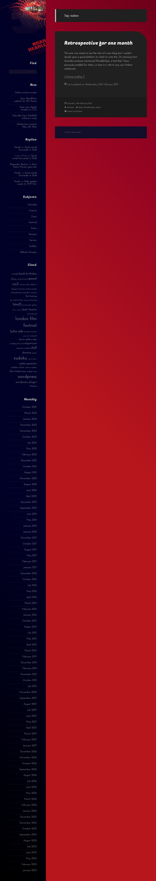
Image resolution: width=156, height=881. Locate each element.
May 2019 (32, 520)
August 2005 (30, 840)
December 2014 (29, 662)
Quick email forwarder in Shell (28, 148)
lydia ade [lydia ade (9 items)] (16, 331)
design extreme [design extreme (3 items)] (18, 289)
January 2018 (30, 532)
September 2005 (28, 835)
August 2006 (30, 775)
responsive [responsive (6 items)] (30, 343)
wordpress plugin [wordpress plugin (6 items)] (26, 382)
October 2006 (29, 763)
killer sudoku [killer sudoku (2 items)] (16, 310)
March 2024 (30, 413)
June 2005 (31, 852)
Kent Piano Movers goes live (25, 165)
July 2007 (32, 710)
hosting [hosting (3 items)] (33, 300)
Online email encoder (26, 92)
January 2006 (30, 811)
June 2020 (31, 490)
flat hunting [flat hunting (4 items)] (31, 296)
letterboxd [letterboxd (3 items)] (32, 314)
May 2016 (32, 591)
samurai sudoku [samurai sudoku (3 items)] (23, 348)
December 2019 (29, 502)
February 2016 (29, 609)
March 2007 (30, 734)
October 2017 (30, 544)
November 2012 (28, 674)
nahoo (98, 107)
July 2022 (32, 443)
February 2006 (29, 805)
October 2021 (30, 466)
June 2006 (31, 787)
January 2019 (30, 526)
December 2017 (29, 538)
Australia (32, 205)
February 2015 (29, 656)
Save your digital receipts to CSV (28, 108)
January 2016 (30, 615)
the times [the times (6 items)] (15, 371)
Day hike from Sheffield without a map (24, 117)
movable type (88, 107)
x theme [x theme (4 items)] (33, 386)
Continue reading (74, 76)
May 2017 (32, 555)
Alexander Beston (19, 164)
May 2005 (31, 858)
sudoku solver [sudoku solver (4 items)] (17, 367)
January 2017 (30, 567)
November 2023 (28, 431)
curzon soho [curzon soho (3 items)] (24, 285)
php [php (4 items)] (35, 339)
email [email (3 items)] (28, 289)
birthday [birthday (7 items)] (31, 273)
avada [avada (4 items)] (15, 274)
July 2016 (32, 585)
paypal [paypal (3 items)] (33, 336)
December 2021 (29, 460)
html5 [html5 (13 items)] (17, 304)
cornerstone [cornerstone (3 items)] (21, 279)
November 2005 (28, 823)
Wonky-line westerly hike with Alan (27, 125)
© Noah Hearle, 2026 (72, 132)
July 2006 (32, 781)
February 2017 (29, 561)
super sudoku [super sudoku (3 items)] (31, 367)
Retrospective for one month (98, 43)
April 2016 (32, 597)
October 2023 (29, 437)
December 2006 (28, 751)
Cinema (33, 210)
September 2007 (28, 698)
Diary (34, 216)
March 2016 (31, 603)
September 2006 (28, 769)
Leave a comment (74, 111)
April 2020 (31, 496)
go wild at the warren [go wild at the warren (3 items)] (20, 300)
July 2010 (32, 686)
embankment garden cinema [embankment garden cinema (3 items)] (24, 293)
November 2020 (28, 478)
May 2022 (31, 449)
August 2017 (30, 550)
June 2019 (32, 514)
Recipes (33, 234)
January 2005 (30, 870)
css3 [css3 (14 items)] (15, 284)
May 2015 (32, 639)
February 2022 (29, 454)
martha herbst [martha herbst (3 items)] (30, 332)
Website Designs (28, 252)
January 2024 (30, 419)
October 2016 (30, 579)
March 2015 (31, 651)
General (33, 222)
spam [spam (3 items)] (34, 353)
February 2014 (29, 668)
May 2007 (31, 722)
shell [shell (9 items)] (34, 347)
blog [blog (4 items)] (13, 279)
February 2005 (29, 864)
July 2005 (32, 846)
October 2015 (30, 621)
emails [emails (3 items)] (34, 289)
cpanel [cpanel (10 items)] (32, 278)
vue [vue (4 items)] (35, 371)
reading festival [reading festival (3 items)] (16, 344)
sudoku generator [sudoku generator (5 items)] (28, 363)
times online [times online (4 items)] (27, 371)
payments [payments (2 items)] (26, 336)
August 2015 (30, 627)
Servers (33, 240)
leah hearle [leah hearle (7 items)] (29, 309)
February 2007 (29, 740)
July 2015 (32, 633)
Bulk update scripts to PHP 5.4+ (27, 182)
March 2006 (30, 799)
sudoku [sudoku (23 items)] (20, 358)
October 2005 (29, 829)
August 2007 (30, 704)
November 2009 (28, 692)
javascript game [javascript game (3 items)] (29, 305)
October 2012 (30, 680)
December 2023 (28, 425)
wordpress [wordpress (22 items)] (27, 377)
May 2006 (31, 793)
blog (80, 107)
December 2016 (29, 573)
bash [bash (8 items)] (22, 273)
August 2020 (30, 484)
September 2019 (28, 508)
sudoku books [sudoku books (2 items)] (32, 359)
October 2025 (29, 407)
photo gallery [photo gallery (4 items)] (25, 339)
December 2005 (28, 817)
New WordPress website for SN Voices (25, 99)
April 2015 (32, 645)
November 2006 (28, 757)
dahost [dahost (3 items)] (33, 285)
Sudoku (33, 246)
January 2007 (30, 745)
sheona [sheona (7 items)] (26, 352)
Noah (17, 147)
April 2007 (31, 728)
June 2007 (31, 716)
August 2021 (30, 472)
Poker (34, 228)
